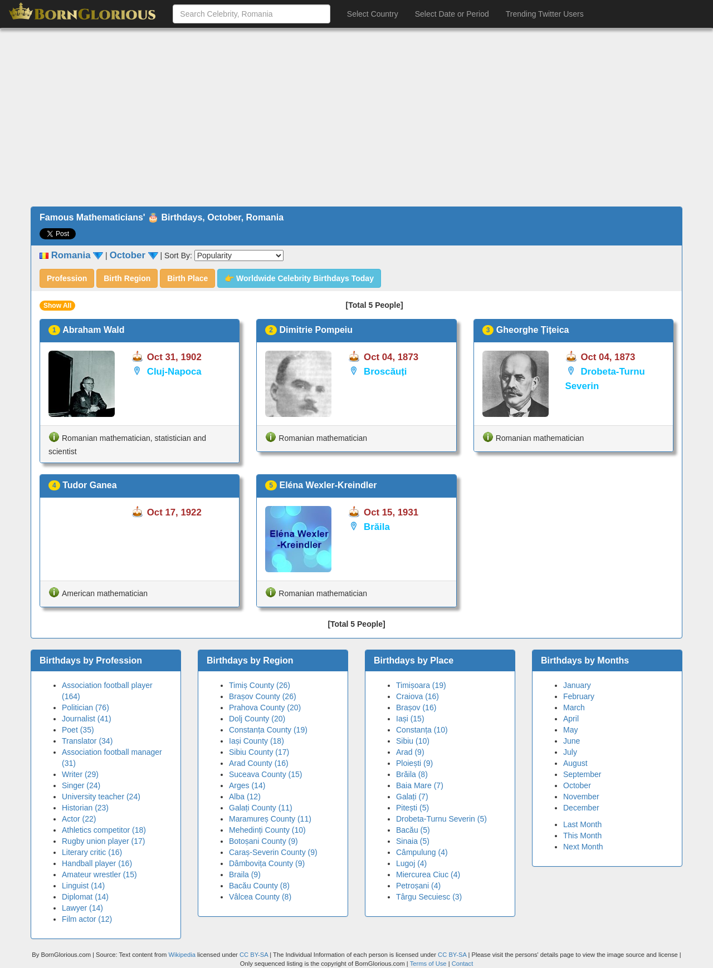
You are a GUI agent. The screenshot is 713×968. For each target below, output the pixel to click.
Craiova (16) (417, 696)
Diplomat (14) (85, 896)
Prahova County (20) (265, 707)
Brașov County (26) (262, 696)
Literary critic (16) (92, 852)
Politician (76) (85, 707)
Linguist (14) (83, 885)
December (581, 807)
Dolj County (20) (257, 718)
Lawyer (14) (82, 907)
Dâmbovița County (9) (267, 863)
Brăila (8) (412, 774)
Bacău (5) (413, 829)
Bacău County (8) (259, 885)
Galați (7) (412, 796)
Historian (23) (85, 807)
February (578, 696)
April (571, 718)
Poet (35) (78, 729)
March (574, 707)
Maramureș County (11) (270, 818)
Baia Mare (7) (419, 785)
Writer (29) (80, 774)
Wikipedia (182, 954)
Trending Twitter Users (545, 13)
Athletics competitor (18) (104, 829)
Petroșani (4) (418, 885)
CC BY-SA (254, 954)
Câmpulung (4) (422, 852)
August (575, 763)
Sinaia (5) (412, 841)
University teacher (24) (101, 796)
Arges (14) (247, 785)
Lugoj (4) (411, 863)
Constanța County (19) (268, 729)
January (577, 685)
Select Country (372, 13)
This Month (582, 835)
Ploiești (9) (414, 763)
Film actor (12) (87, 919)
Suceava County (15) (265, 774)
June (571, 740)
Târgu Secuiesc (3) (429, 896)
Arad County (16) (259, 763)
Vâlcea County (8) (260, 896)
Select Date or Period (452, 13)
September (582, 774)
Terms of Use (429, 963)
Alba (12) (245, 796)
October (577, 785)
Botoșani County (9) (263, 841)
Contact (462, 963)
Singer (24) (81, 785)
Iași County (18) (256, 740)
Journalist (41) (86, 718)
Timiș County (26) (259, 685)
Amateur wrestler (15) (99, 874)
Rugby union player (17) (103, 841)
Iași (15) (410, 718)
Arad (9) (410, 752)
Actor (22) (79, 818)
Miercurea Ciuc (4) (428, 874)
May (570, 729)
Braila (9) (245, 874)
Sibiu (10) (412, 740)
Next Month (583, 846)
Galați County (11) (260, 807)
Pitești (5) (412, 807)
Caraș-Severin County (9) (273, 852)
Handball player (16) (97, 863)
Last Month (582, 824)
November (581, 796)
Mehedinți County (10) (267, 829)
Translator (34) (87, 740)
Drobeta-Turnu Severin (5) (441, 818)
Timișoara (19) (421, 685)
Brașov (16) (416, 707)
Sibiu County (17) (259, 752)
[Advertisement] (356, 117)
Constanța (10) (422, 729)
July (570, 752)
